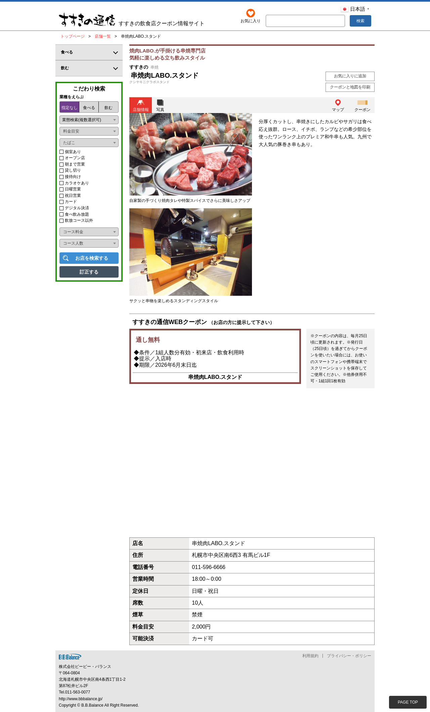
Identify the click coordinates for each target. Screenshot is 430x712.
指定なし (69, 107)
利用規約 (310, 656)
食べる (89, 107)
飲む (108, 107)
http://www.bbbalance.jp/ (80, 699)
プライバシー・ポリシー (349, 656)
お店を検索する (91, 258)
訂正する (89, 272)
